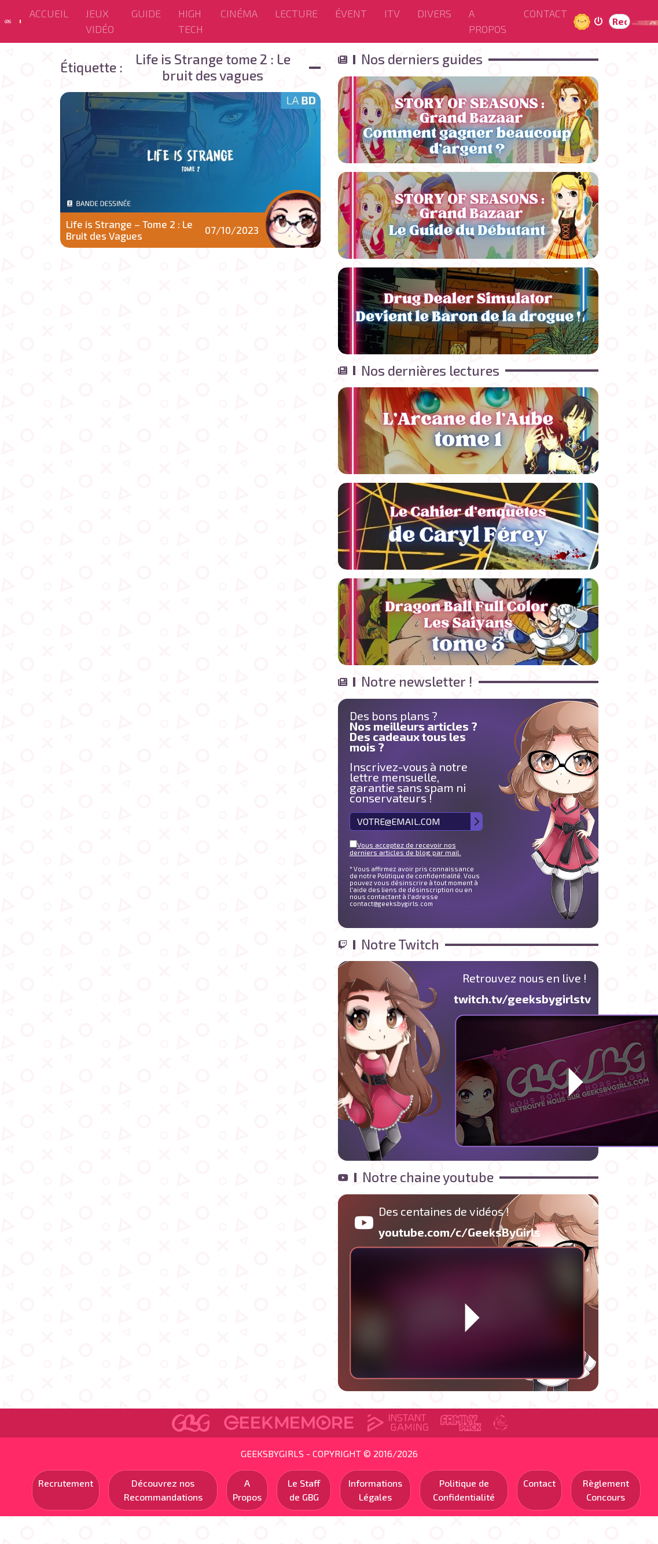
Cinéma (239, 13)
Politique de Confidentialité (464, 1489)
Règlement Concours (606, 1489)
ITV (392, 13)
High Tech (190, 21)
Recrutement (65, 1482)
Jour (583, 21)
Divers (434, 13)
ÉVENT (351, 13)
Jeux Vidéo (100, 21)
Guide (146, 13)
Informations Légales (375, 1489)
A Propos (487, 21)
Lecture (296, 13)
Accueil (49, 13)
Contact (545, 13)
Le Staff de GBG (304, 1489)
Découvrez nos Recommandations (163, 1489)
